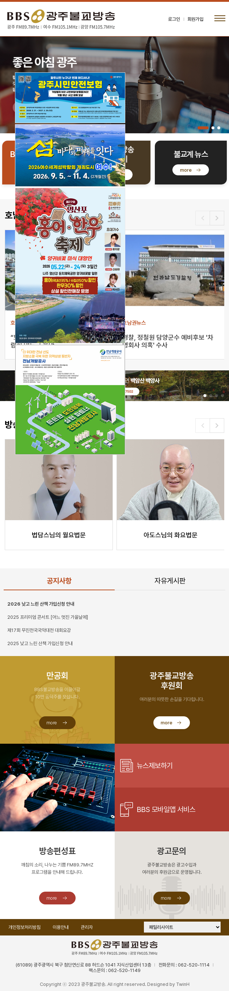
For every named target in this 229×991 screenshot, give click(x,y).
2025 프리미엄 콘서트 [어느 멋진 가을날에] (47, 617)
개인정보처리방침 (24, 927)
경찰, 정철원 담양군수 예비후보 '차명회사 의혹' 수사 (167, 341)
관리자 (87, 927)
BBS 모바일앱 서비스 (166, 809)
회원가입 (195, 19)
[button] (203, 127)
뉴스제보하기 (155, 765)
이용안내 (61, 927)
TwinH (183, 984)
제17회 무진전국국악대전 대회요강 (39, 630)
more (186, 170)
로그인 (174, 19)
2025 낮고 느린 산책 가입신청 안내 (40, 643)
